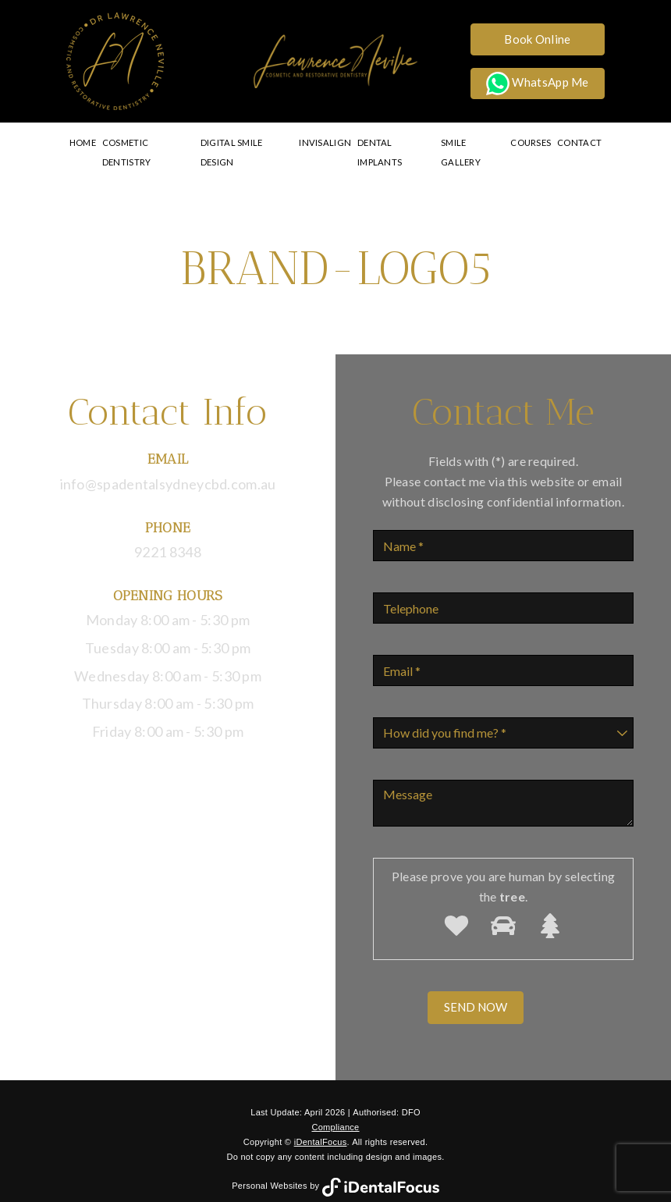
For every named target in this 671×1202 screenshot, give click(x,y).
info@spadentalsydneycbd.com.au (168, 464)
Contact (578, 142)
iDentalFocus (320, 1122)
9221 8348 (167, 532)
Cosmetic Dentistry (150, 142)
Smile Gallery (474, 142)
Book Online (537, 39)
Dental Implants (396, 142)
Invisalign (328, 142)
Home (84, 142)
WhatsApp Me (537, 83)
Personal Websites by (335, 1167)
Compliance (335, 1107)
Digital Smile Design (251, 142)
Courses (532, 142)
